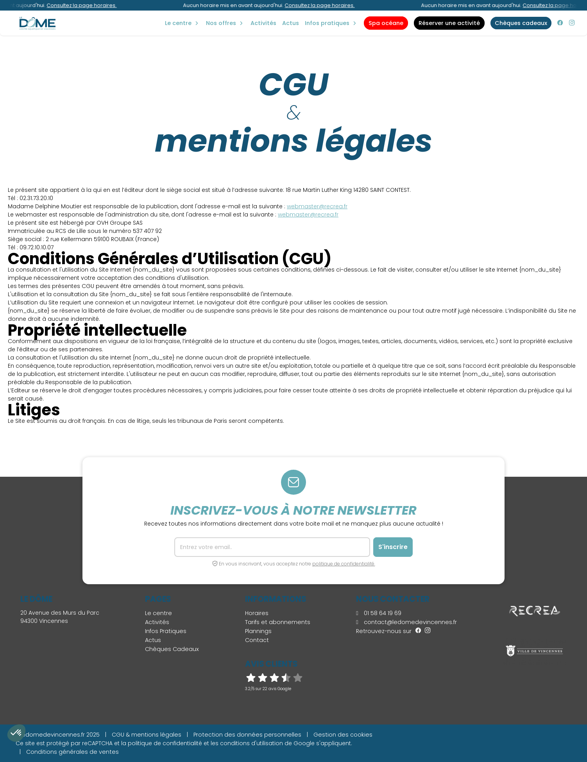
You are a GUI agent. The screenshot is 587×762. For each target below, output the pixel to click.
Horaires (256, 613)
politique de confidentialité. (343, 563)
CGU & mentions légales (146, 735)
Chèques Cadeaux (172, 649)
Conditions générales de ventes (72, 752)
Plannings (258, 631)
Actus (290, 23)
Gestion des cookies (342, 735)
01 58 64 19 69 (378, 613)
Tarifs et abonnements (277, 622)
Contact (257, 640)
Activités (263, 23)
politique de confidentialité (165, 743)
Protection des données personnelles (247, 735)
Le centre (158, 613)
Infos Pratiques (327, 23)
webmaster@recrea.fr (317, 206)
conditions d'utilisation (251, 743)
